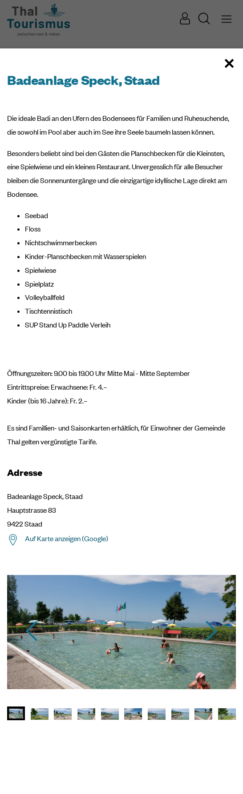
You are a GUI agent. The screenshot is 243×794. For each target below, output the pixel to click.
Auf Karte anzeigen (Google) (66, 538)
